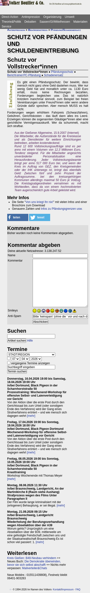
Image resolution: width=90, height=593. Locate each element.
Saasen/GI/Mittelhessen (54, 21)
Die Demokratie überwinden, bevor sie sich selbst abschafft (34, 563)
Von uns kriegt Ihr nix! (39, 202)
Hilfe (30, 340)
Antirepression (31, 17)
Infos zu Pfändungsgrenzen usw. (61, 208)
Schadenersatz (53, 75)
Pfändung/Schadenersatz (66, 30)
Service (6, 26)
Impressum (67, 589)
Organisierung (52, 17)
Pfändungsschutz (62, 72)
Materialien (80, 21)
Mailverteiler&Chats (34, 568)
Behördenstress (38, 30)
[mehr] (31, 416)
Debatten (30, 21)
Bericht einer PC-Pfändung (24, 75)
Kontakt (57, 589)
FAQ (78, 589)
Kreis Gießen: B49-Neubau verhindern (31, 558)
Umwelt (69, 17)
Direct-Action (10, 17)
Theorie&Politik (11, 21)
